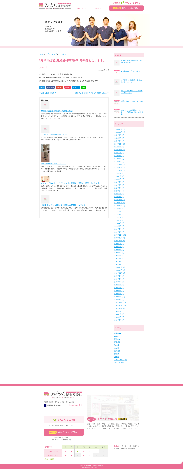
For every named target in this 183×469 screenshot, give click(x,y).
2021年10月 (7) (119, 206)
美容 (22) (117, 336)
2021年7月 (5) (119, 214)
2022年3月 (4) (119, 191)
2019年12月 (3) (119, 267)
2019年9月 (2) (119, 276)
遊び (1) (116, 357)
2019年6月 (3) (119, 285)
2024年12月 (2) (119, 144)
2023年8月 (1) (119, 153)
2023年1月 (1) (119, 161)
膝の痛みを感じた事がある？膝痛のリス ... (92, 93)
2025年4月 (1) (119, 141)
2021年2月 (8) (119, 229)
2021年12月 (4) (119, 200)
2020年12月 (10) (120, 235)
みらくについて (83, 8)
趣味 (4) (116, 354)
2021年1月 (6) (119, 232)
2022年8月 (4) (119, 176)
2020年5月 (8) (119, 255)
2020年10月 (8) (119, 241)
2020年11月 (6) (119, 238)
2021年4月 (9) (119, 223)
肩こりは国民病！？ (47, 93)
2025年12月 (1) (119, 129)
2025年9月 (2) (119, 135)
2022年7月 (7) (119, 179)
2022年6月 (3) (119, 182)
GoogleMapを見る (75, 405)
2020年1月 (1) (119, 264)
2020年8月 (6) (119, 247)
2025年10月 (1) (119, 132)
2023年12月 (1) (119, 150)
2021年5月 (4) (119, 220)
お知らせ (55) (119, 363)
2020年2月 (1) (119, 261)
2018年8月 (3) (119, 314)
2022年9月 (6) (119, 173)
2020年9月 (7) (119, 244)
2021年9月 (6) (119, 208)
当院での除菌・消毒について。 (53, 164)
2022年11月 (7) (119, 167)
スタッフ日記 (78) (120, 360)
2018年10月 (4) (119, 308)
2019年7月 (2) (119, 282)
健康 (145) (117, 333)
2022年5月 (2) (119, 185)
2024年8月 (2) (119, 147)
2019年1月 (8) (119, 299)
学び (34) (117, 351)
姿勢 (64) (117, 339)
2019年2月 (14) (119, 297)
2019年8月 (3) (119, 279)
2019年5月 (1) (119, 288)
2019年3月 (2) (119, 294)
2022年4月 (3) (119, 188)
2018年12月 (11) (120, 302)
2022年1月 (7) (119, 197)
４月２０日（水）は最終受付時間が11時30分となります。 (64, 205)
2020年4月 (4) (119, 258)
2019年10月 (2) (119, 273)
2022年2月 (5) (119, 194)
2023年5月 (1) (119, 156)
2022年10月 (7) (119, 170)
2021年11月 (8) (119, 203)
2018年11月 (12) (120, 305)
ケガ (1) (116, 348)
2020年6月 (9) (119, 252)
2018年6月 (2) (119, 320)
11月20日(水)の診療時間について (54, 134)
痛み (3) (116, 345)
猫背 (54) (117, 342)
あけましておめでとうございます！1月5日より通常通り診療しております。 (71, 183)
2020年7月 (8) (119, 250)
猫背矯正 (98, 8)
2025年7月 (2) (119, 138)
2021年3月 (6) (119, 226)
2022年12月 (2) (119, 164)
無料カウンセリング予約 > (63, 432)
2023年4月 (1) (119, 159)
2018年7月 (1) (119, 317)
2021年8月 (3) (119, 211)
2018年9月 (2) (119, 311)
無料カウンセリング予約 (125, 8)
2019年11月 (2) (119, 270)
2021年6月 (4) (119, 217)
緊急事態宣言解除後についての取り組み (57, 111)
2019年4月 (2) (119, 291)
